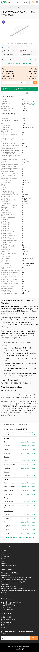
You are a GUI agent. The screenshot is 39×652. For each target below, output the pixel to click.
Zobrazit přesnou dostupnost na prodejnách (19, 537)
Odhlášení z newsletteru (8, 565)
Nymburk (6, 514)
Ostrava (6, 472)
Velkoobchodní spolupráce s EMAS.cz (12, 588)
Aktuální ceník (5, 584)
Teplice (6, 529)
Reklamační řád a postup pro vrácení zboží (14, 579)
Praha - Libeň (8, 494)
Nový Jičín (7, 475)
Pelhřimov (7, 518)
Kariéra (3, 561)
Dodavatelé (4, 563)
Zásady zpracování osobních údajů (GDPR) (14, 582)
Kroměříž (6, 457)
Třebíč (6, 460)
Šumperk (7, 446)
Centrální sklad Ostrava (8, 433)
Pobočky (3, 559)
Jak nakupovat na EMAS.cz (9, 573)
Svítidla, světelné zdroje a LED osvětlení (17, 7)
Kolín (5, 522)
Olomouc (7, 453)
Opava (6, 449)
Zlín (5, 442)
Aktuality (3, 554)
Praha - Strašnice (9, 487)
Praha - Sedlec (8, 490)
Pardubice (7, 533)
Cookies (3, 595)
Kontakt (3, 550)
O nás (3, 552)
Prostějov (7, 468)
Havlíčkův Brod (8, 511)
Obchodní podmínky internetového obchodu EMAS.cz (17, 577)
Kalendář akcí (5, 557)
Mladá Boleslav (8, 501)
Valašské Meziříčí (9, 464)
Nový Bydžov (8, 526)
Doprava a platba (6, 575)
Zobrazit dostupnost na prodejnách (19, 63)
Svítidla (32, 7)
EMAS (2, 7)
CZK (25, 2)
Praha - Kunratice (9, 483)
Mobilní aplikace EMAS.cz (8, 586)
